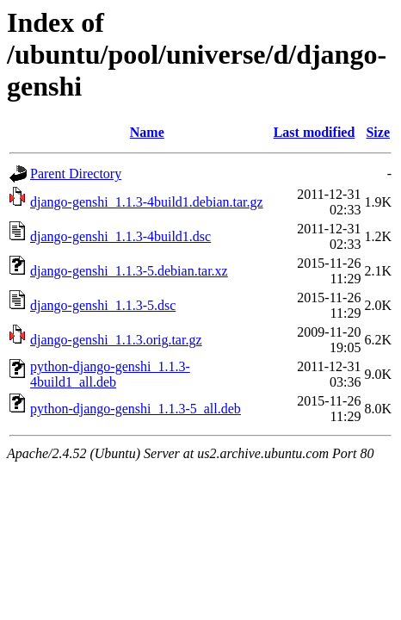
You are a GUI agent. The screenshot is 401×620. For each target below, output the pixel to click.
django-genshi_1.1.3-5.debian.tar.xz (129, 271)
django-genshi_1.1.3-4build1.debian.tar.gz (146, 202)
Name (147, 132)
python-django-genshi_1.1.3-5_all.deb (135, 408)
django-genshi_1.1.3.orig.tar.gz (116, 339)
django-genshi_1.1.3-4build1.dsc (120, 236)
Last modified (314, 132)
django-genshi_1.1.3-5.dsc (103, 305)
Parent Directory (75, 173)
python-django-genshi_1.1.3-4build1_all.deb (110, 374)
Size (378, 132)
